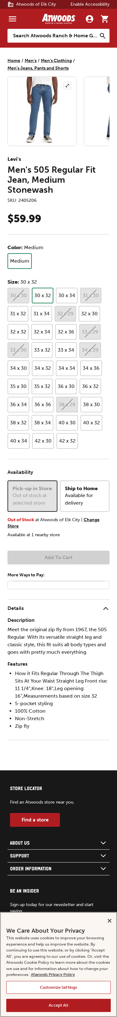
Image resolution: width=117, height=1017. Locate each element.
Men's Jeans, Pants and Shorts (38, 68)
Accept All (58, 1005)
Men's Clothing (56, 60)
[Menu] (12, 19)
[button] (58, 608)
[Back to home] (59, 19)
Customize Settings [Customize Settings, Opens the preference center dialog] (58, 987)
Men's (31, 60)
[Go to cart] (105, 19)
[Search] (102, 35)
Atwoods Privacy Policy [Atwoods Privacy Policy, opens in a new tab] (53, 974)
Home (13, 60)
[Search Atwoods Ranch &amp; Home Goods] (52, 35)
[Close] (109, 921)
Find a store (35, 820)
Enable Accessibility (90, 4)
